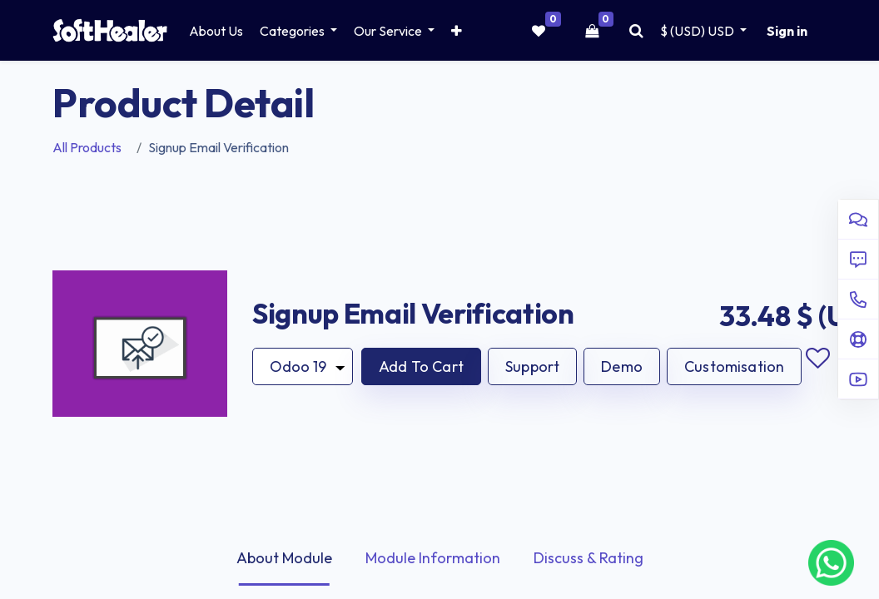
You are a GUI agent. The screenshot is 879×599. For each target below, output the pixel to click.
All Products (87, 147)
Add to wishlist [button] (817, 358)
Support (532, 366)
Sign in (787, 30)
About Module (284, 557)
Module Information (432, 557)
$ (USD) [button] (698, 30)
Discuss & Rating (588, 557)
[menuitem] (216, 30)
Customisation (734, 366)
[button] (456, 30)
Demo (622, 366)
